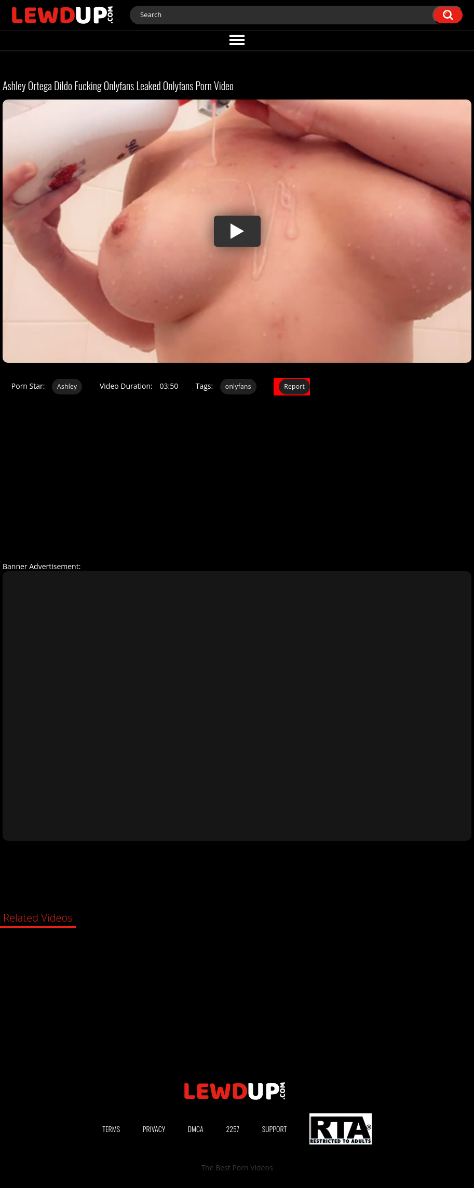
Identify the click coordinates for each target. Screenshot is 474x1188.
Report (294, 386)
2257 (232, 1128)
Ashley (67, 386)
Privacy (154, 1128)
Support (274, 1128)
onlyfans (238, 386)
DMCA (196, 1128)
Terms (111, 1128)
